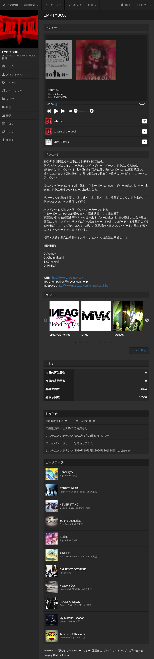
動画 (6, 107)
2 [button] (81, 342)
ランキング (75, 5)
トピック (9, 82)
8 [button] (117, 342)
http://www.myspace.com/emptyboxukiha (83, 285)
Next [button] (147, 320)
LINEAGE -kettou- (64, 318)
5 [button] (99, 342)
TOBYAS (128, 318)
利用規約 (60, 650)
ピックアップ (53, 5)
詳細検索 (31, 5)
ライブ (8, 99)
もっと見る (139, 350)
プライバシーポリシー (79, 650)
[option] (64, 318)
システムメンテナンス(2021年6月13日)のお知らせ (77, 435)
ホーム (8, 66)
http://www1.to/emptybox (67, 277)
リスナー (9, 140)
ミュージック (12, 90)
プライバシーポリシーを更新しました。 (71, 443)
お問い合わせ (136, 650)
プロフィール (12, 74)
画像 (6, 115)
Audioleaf (10, 5)
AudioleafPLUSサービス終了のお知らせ (70, 420)
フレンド (9, 131)
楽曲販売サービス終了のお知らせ (67, 428)
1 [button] (75, 342)
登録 (127, 5)
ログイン (144, 5)
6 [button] (105, 342)
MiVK (96, 318)
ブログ (8, 123)
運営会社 (97, 650)
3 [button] (87, 342)
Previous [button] (46, 320)
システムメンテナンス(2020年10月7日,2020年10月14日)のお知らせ (88, 450)
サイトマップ (119, 650)
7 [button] (111, 342)
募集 (92, 5)
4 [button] (93, 342)
